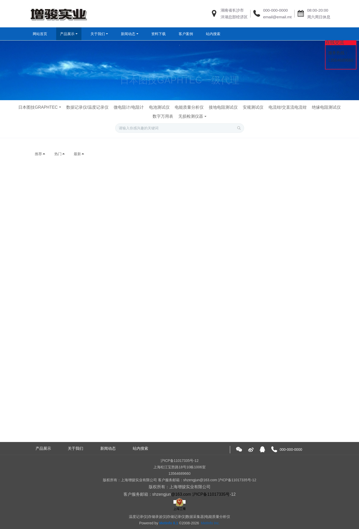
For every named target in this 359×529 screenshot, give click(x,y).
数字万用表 (163, 116)
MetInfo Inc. (210, 523)
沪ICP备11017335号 (211, 494)
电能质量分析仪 (189, 107)
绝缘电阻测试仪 (326, 107)
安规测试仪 (253, 107)
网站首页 (40, 34)
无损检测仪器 (190, 116)
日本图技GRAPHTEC (38, 107)
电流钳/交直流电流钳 (288, 107)
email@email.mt (277, 17)
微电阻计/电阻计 (129, 107)
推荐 (40, 154)
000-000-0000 (275, 10)
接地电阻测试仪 (223, 107)
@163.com (181, 494)
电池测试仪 (159, 107)
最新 (79, 154)
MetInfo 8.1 (168, 523)
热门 (59, 154)
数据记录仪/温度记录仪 (87, 107)
